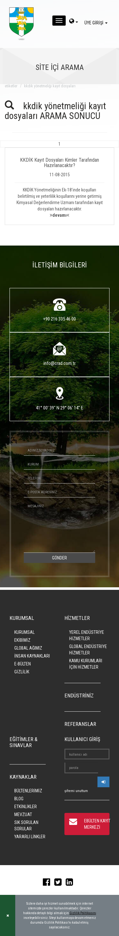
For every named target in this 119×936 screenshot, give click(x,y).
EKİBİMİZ (22, 640)
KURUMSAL (24, 632)
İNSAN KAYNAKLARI (32, 655)
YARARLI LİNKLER (29, 836)
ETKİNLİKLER (25, 806)
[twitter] (59, 883)
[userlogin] (103, 782)
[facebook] (48, 883)
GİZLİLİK (21, 671)
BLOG (18, 798)
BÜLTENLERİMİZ (28, 790)
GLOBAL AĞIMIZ (28, 648)
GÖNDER (59, 557)
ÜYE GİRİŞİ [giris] (96, 22)
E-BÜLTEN (22, 663)
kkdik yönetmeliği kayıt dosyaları (50, 86)
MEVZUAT (23, 814)
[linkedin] (71, 883)
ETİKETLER (11, 86)
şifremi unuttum (76, 791)
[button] (59, 182)
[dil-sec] (73, 22)
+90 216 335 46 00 (59, 319)
